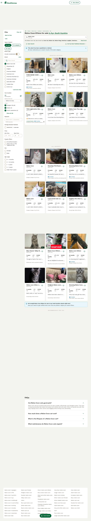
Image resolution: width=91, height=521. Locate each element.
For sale (8, 45)
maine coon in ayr (9, 497)
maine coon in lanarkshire (11, 510)
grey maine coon (75, 490)
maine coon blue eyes (60, 503)
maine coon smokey (59, 495)
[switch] (18, 54)
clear (20, 57)
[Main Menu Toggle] (1, 2)
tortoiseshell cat (42, 501)
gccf (55, 510)
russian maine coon (26, 495)
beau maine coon (75, 497)
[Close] (86, 48)
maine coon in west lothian (12, 503)
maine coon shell (75, 508)
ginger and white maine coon (61, 515)
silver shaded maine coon (61, 500)
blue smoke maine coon (44, 492)
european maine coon (76, 495)
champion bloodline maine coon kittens (45, 505)
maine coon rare (75, 500)
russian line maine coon (77, 503)
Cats (6, 38)
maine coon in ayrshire (10, 495)
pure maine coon (58, 513)
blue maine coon (25, 515)
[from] (9, 135)
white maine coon (25, 505)
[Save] (42, 75)
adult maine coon (75, 492)
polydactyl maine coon (43, 499)
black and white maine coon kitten (45, 496)
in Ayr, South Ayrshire (58, 33)
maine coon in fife (9, 492)
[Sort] (76, 43)
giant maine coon (58, 505)
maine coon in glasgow (10, 490)
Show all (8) (10, 113)
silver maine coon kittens (44, 490)
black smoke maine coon (27, 508)
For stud (8, 48)
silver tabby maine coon (44, 508)
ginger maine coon (59, 492)
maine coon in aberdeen (11, 513)
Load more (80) (17, 89)
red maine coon (75, 505)
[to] (19, 135)
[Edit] (20, 96)
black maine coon (25, 513)
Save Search (30, 43)
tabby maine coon (25, 497)
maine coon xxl (25, 510)
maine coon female (26, 490)
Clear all (19, 32)
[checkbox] (5, 63)
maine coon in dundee (10, 508)
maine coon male (9, 515)
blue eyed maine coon (27, 503)
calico (22, 500)
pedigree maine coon (26, 492)
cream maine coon (42, 513)
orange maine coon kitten (44, 511)
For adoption (16, 45)
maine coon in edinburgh (11, 500)
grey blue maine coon (60, 490)
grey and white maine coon (61, 508)
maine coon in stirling (10, 505)
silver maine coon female (61, 497)
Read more (84, 40)
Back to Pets (8, 35)
